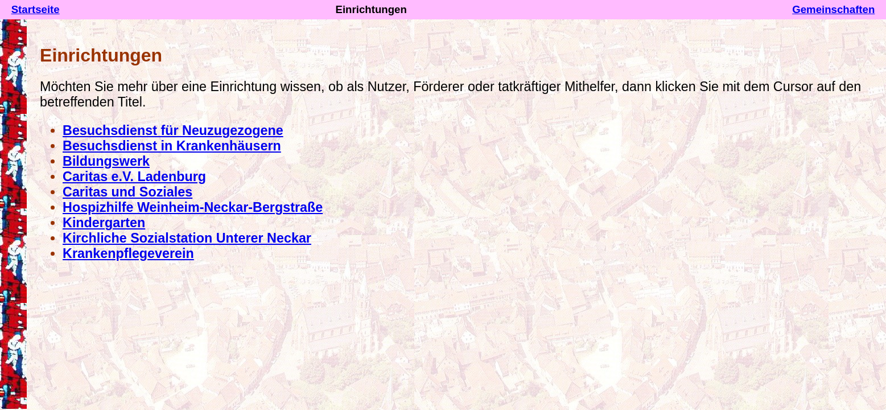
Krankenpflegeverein (128, 253)
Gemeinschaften (833, 9)
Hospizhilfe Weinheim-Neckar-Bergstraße (193, 207)
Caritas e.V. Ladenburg (134, 176)
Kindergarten (104, 222)
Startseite (35, 9)
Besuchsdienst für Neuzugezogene (173, 130)
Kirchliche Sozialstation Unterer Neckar (187, 238)
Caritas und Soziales (127, 191)
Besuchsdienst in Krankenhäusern (172, 145)
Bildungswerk (106, 161)
